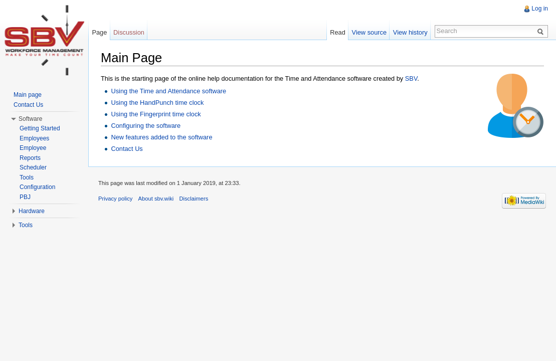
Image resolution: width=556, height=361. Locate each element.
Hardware (32, 211)
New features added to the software (161, 137)
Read (337, 32)
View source (369, 32)
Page (99, 32)
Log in (539, 8)
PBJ (25, 197)
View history (410, 32)
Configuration (37, 187)
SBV (411, 78)
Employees (34, 138)
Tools (27, 177)
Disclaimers (193, 199)
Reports (30, 157)
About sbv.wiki (156, 199)
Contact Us (126, 148)
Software (30, 118)
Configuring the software (145, 125)
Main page (28, 94)
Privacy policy (115, 199)
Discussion (128, 32)
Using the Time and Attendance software (168, 91)
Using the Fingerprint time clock (156, 114)
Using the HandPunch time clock (157, 102)
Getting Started (40, 128)
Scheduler (33, 167)
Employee (33, 147)
